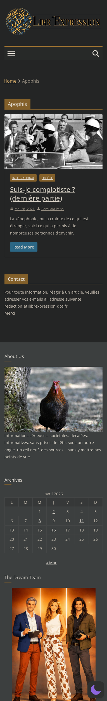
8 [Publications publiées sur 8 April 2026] (40, 520)
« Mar (51, 562)
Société (47, 178)
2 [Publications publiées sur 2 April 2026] (54, 511)
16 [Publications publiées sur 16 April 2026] (53, 530)
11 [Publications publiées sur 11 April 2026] (81, 520)
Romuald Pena (52, 208)
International (23, 178)
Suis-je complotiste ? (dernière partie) (42, 194)
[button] (95, 689)
